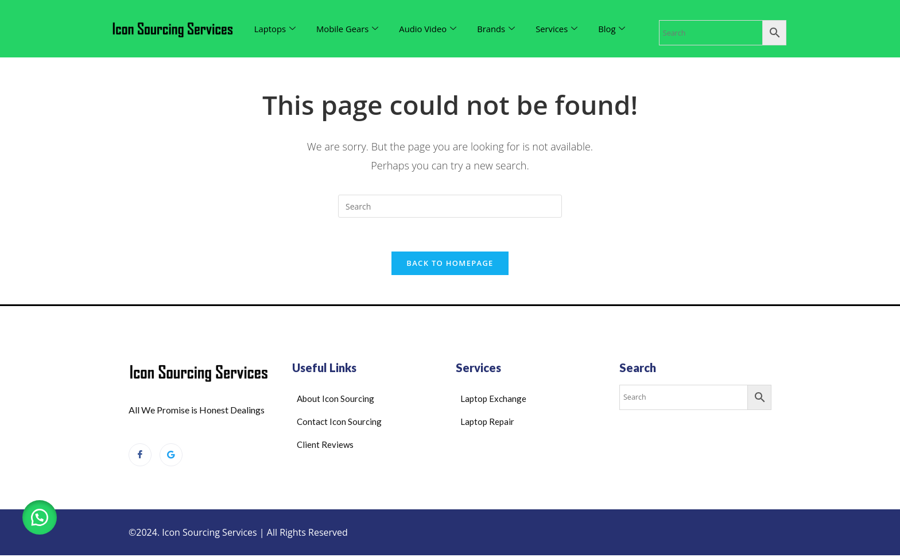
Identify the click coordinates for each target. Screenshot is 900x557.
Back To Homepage (449, 264)
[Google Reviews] (171, 455)
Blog (615, 28)
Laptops (275, 28)
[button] (40, 517)
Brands (498, 28)
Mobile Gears (348, 28)
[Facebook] (140, 455)
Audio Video (429, 28)
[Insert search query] (450, 206)
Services (559, 28)
